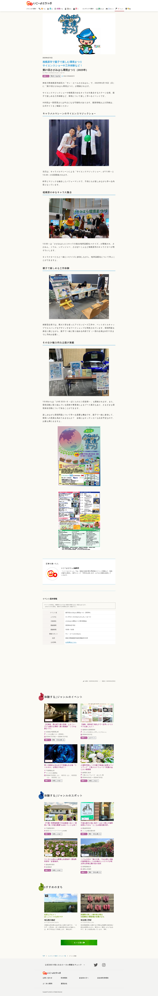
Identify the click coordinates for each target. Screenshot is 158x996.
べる (42, 8)
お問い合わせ (47, 978)
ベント (119, 8)
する (58, 8)
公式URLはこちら (70, 642)
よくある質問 (47, 983)
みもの (100, 8)
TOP (44, 956)
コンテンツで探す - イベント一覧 (57, 956)
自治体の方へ (84, 978)
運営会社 (64, 983)
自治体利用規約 (103, 978)
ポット (110, 8)
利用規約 (64, 978)
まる (68, 8)
